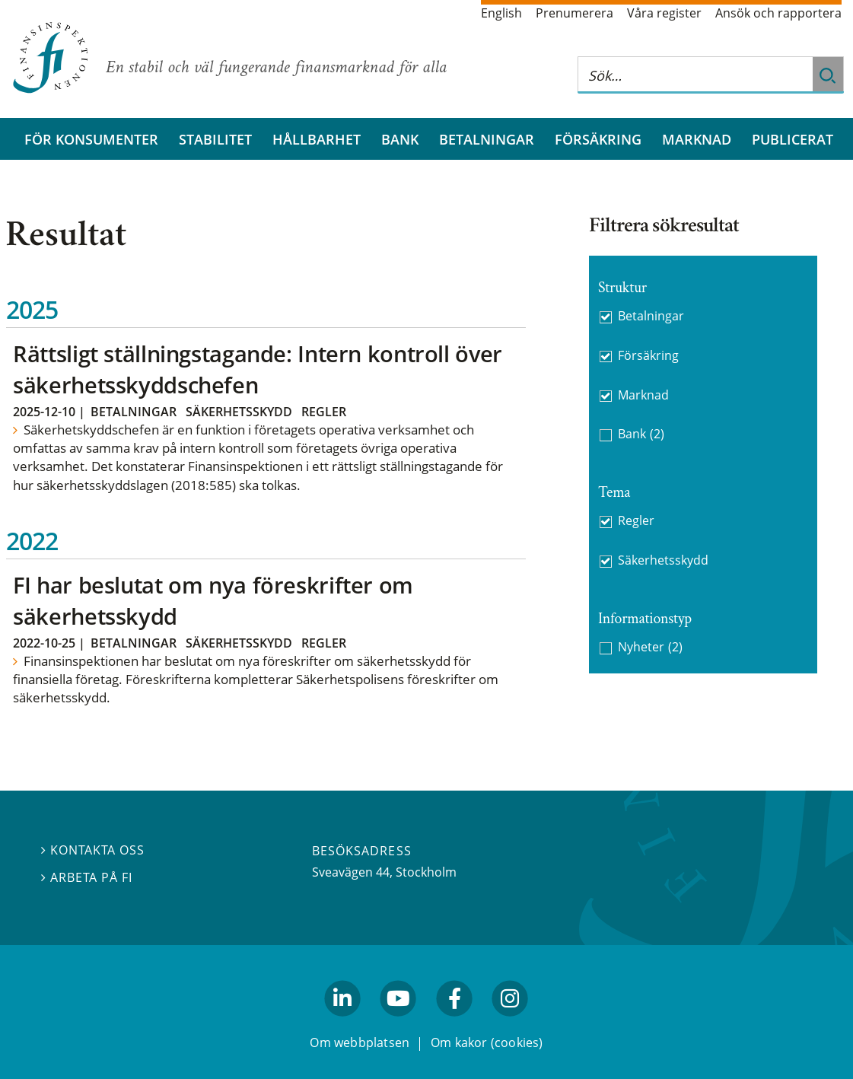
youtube (399, 1023)
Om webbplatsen (359, 1042)
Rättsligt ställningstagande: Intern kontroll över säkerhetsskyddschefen (257, 369)
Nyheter (650, 647)
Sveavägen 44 (351, 872)
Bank (400, 138)
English (501, 13)
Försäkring (598, 138)
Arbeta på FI (86, 877)
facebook (454, 1023)
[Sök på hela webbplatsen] (695, 75)
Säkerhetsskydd (239, 411)
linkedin (342, 1023)
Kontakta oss (93, 850)
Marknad (696, 138)
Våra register (664, 13)
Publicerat (792, 138)
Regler (323, 411)
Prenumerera (574, 13)
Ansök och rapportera (778, 13)
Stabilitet (215, 138)
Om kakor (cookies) (487, 1042)
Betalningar (486, 138)
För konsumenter (91, 138)
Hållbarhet (316, 138)
